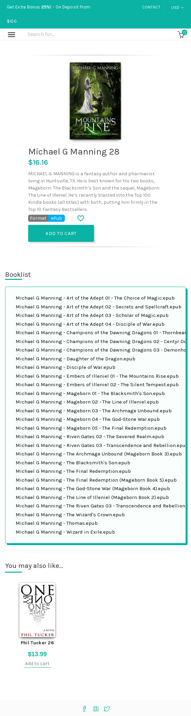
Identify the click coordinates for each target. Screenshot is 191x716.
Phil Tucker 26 (37, 643)
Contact (151, 7)
